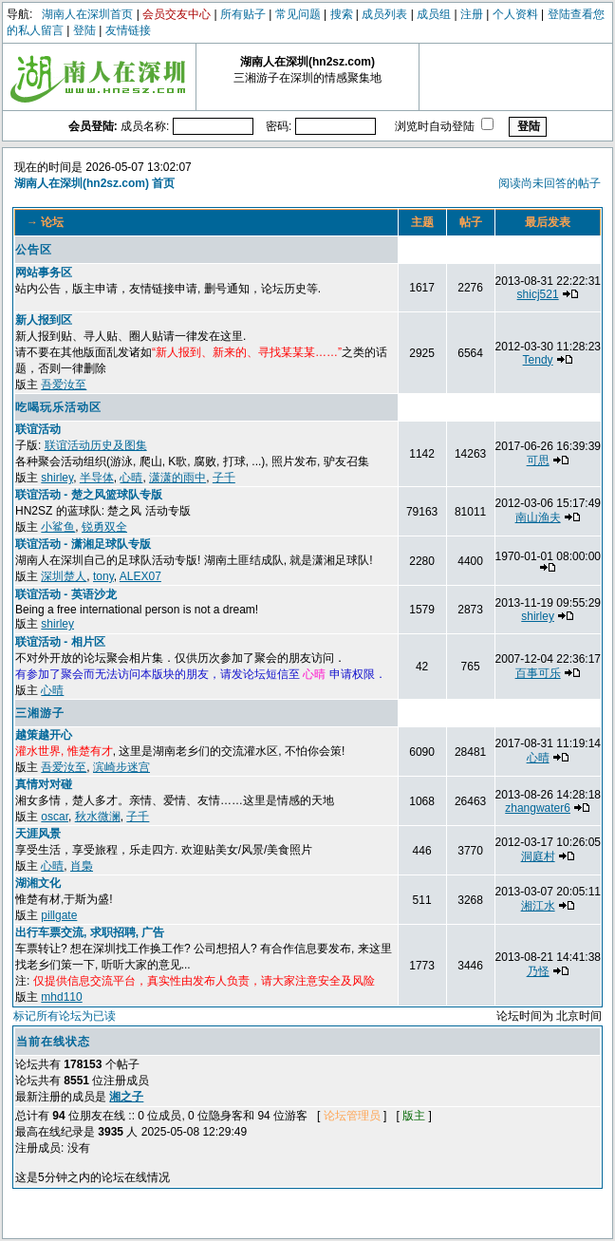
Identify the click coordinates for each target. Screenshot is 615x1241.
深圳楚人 (63, 576)
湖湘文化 (38, 883)
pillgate (59, 915)
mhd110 (61, 997)
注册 (471, 14)
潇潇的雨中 (177, 477)
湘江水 (538, 905)
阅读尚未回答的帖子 (549, 183)
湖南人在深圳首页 (87, 14)
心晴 (131, 477)
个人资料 (515, 14)
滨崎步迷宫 (121, 767)
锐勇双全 (104, 527)
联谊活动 (38, 429)
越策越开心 (43, 735)
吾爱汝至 (63, 384)
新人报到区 (43, 320)
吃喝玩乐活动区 (58, 407)
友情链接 (128, 30)
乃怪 (538, 971)
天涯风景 (38, 833)
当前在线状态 (53, 1041)
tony (103, 576)
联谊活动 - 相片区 (60, 642)
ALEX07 (140, 576)
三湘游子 (40, 713)
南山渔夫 (538, 517)
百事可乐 (538, 673)
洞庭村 (538, 856)
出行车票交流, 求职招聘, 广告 (89, 932)
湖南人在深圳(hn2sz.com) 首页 (94, 183)
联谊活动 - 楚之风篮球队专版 (88, 494)
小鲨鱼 (58, 527)
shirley (57, 477)
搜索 (341, 14)
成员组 (434, 14)
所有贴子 (243, 14)
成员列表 (384, 14)
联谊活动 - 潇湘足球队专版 (83, 544)
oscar (54, 816)
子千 (224, 477)
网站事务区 (43, 272)
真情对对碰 (43, 784)
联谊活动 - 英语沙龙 (66, 594)
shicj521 (538, 294)
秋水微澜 (98, 816)
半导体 (97, 477)
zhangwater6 (537, 808)
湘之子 (126, 1096)
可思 (538, 460)
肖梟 (81, 866)
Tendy (538, 360)
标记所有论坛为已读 (64, 1016)
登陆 (84, 30)
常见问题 (298, 14)
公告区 (33, 249)
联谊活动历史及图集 (96, 445)
